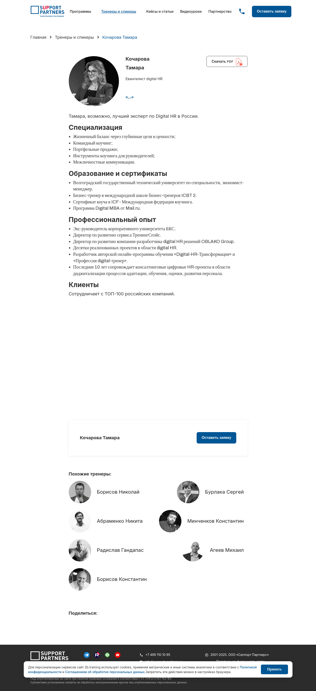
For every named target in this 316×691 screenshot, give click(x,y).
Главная (38, 37)
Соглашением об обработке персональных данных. (105, 672)
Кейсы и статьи (160, 11)
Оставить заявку (271, 11)
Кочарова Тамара (119, 37)
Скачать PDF (227, 62)
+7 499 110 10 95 (157, 655)
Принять (274, 669)
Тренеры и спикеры (118, 11)
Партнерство (220, 11)
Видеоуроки (191, 11)
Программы (80, 11)
